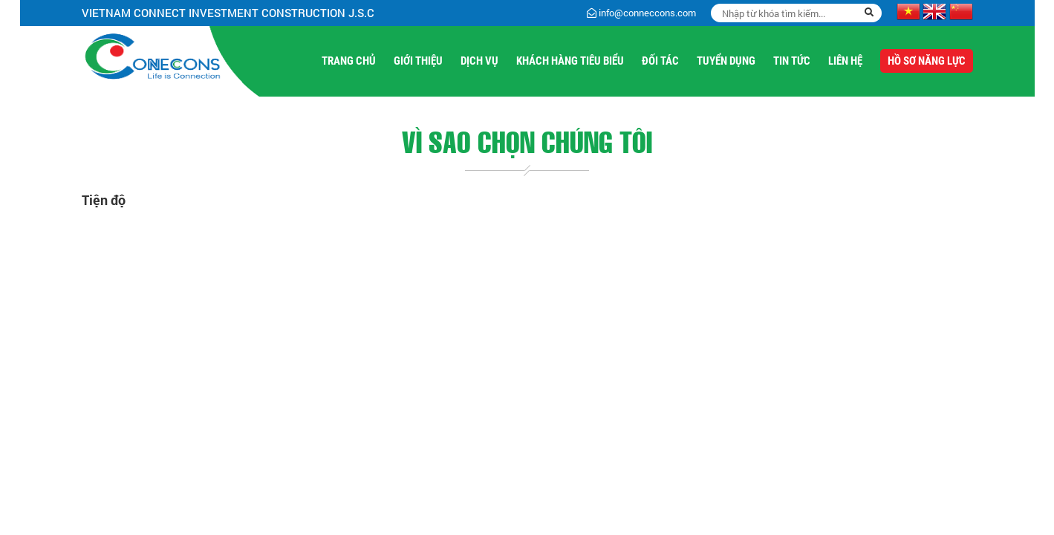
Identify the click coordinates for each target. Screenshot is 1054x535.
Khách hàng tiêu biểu (570, 61)
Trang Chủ (349, 61)
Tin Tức (791, 61)
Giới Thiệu (418, 61)
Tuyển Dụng (726, 61)
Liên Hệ (845, 61)
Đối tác (660, 61)
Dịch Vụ (479, 61)
